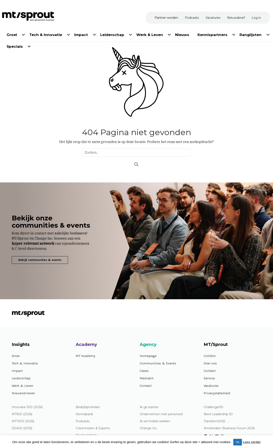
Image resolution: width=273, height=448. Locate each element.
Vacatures (211, 386)
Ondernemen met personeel (161, 414)
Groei (16, 356)
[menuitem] (12, 34)
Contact (146, 386)
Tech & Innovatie (25, 363)
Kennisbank (84, 414)
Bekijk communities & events (39, 260)
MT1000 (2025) (23, 421)
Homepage (148, 356)
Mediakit (147, 378)
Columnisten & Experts (93, 428)
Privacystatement (217, 393)
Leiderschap (21, 378)
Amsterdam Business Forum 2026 (229, 428)
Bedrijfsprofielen (88, 407)
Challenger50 (213, 407)
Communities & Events (158, 363)
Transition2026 (214, 421)
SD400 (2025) (22, 428)
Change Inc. (149, 428)
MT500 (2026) (22, 414)
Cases (144, 371)
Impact (17, 371)
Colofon (210, 356)
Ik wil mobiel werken (155, 421)
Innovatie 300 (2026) (27, 407)
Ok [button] (238, 442)
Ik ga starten (149, 407)
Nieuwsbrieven (23, 393)
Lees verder (252, 442)
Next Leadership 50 (218, 414)
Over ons (210, 363)
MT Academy (85, 356)
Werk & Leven (22, 386)
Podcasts (83, 421)
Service (209, 378)
